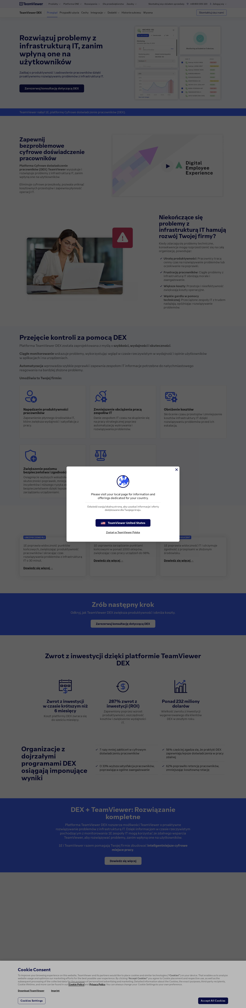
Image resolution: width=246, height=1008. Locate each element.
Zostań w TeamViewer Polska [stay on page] (123, 532)
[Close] (176, 469)
